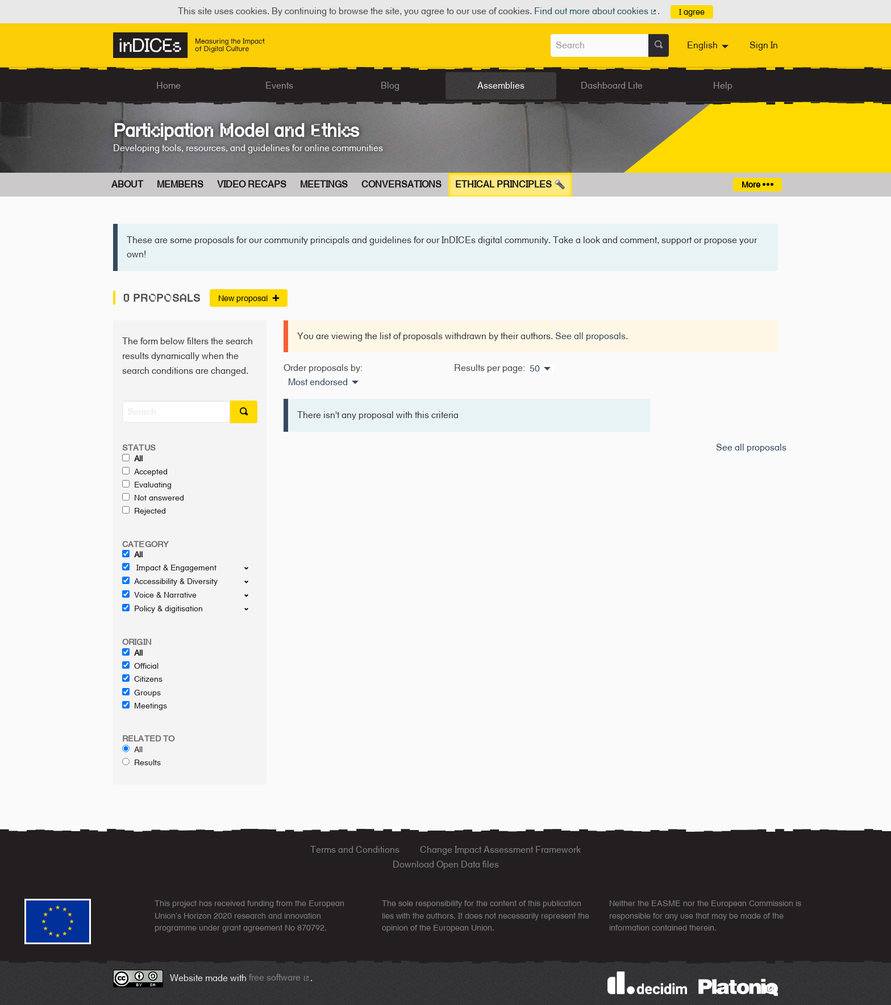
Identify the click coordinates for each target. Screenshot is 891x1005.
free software (279, 977)
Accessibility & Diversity (170, 581)
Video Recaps (251, 184)
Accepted (145, 471)
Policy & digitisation (162, 608)
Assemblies (500, 85)
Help (722, 85)
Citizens (142, 678)
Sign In (764, 45)
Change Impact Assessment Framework (500, 849)
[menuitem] (709, 45)
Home (168, 85)
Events (279, 85)
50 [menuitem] (535, 368)
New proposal (248, 298)
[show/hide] (250, 567)
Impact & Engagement (169, 567)
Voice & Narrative (159, 594)
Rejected (144, 510)
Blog (390, 85)
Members (180, 184)
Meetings (324, 184)
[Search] (176, 412)
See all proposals (590, 336)
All (132, 458)
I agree (692, 11)
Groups (141, 692)
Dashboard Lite (612, 85)
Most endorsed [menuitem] (318, 382)
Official (140, 665)
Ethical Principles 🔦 (510, 184)
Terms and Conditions (354, 849)
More (757, 184)
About (127, 184)
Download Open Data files (446, 864)
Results (141, 762)
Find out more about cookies (596, 11)
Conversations (401, 184)
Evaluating (147, 484)
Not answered (153, 497)
